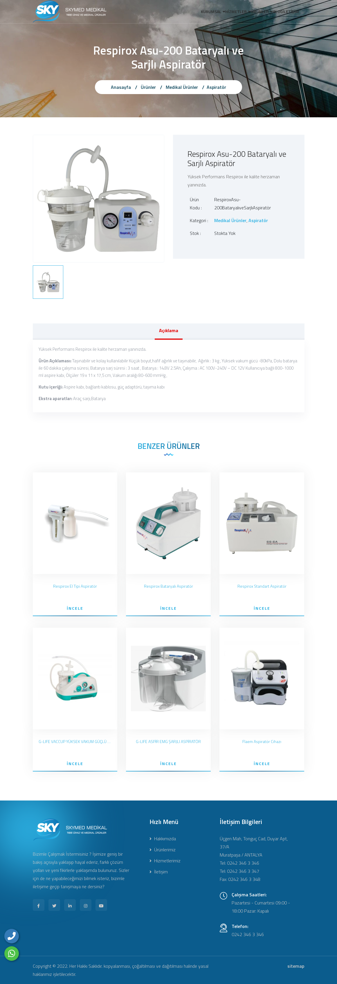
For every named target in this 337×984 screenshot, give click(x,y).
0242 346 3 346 (248, 934)
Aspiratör (216, 87)
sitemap (295, 966)
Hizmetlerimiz (165, 860)
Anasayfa (121, 87)
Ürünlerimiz (162, 849)
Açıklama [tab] (168, 330)
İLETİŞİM (289, 13)
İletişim (158, 871)
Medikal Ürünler (182, 87)
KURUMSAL (191, 13)
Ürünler (148, 87)
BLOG (271, 13)
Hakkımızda (162, 838)
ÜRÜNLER (249, 13)
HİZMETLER (220, 13)
